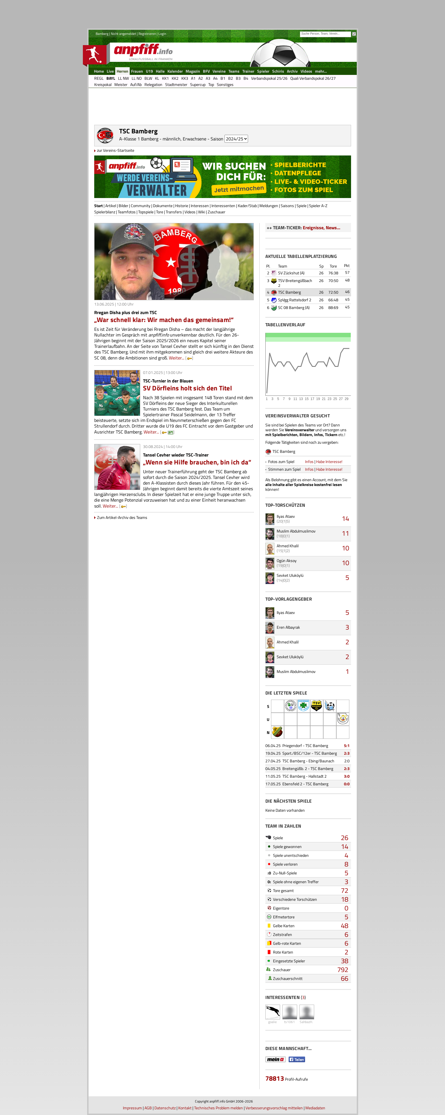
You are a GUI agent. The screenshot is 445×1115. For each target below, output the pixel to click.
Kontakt (185, 1108)
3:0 (347, 776)
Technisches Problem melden (218, 1108)
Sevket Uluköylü (290, 575)
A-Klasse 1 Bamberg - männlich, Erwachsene (162, 138)
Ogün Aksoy (287, 560)
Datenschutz (165, 1108)
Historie (181, 206)
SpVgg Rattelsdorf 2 (294, 300)
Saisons (287, 206)
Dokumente (163, 206)
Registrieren (147, 33)
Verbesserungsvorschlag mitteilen (274, 1108)
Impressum (132, 1108)
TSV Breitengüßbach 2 (295, 282)
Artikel (110, 206)
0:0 (347, 784)
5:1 (347, 745)
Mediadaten (315, 1108)
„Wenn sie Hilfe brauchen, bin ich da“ (197, 462)
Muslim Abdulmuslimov (296, 531)
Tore (159, 212)
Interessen (200, 206)
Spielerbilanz (104, 212)
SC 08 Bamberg (291, 307)
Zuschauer (216, 212)
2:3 (347, 753)
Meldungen (268, 206)
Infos (309, 461)
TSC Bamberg (289, 292)
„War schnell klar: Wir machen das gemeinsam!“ (164, 320)
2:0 (347, 761)
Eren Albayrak (288, 627)
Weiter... (176, 357)
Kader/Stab (247, 206)
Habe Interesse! (329, 461)
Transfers (174, 212)
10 (345, 548)
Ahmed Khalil (288, 546)
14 (345, 518)
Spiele (302, 206)
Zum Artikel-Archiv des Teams (122, 517)
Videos (190, 212)
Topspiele (146, 212)
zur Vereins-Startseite (115, 150)
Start (98, 206)
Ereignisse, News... (321, 227)
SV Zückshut (288, 273)
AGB (148, 1108)
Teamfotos (127, 212)
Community (140, 206)
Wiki (201, 212)
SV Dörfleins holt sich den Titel (187, 388)
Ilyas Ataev (286, 516)
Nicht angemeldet (123, 33)
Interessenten (223, 206)
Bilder (123, 206)
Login (162, 33)
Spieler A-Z (318, 206)
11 (345, 533)
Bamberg (102, 33)
